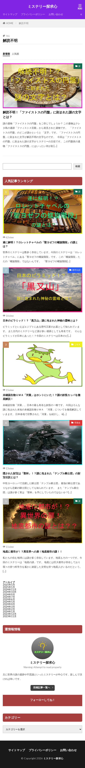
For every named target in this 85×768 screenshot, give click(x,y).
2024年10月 (9, 591)
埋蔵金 (77, 422)
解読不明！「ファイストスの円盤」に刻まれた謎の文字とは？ (42, 114)
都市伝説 (76, 270)
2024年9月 (9, 594)
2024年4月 (9, 604)
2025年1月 (9, 586)
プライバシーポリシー (33, 14)
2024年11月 (9, 589)
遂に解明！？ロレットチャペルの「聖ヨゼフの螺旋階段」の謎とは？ (40, 244)
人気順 (15, 53)
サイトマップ (10, 14)
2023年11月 (9, 616)
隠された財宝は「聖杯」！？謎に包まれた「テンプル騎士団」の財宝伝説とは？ (41, 475)
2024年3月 (9, 606)
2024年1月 (9, 611)
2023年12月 (9, 613)
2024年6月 (9, 599)
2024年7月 (9, 596)
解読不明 (23, 23)
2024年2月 (9, 609)
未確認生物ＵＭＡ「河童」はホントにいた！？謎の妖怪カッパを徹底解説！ (41, 396)
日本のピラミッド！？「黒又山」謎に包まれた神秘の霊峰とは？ (40, 320)
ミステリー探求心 (42, 6)
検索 (77, 166)
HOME (9, 23)
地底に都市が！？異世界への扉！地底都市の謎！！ (32, 551)
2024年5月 (9, 601)
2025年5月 (9, 584)
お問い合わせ (56, 14)
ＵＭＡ (77, 344)
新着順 (6, 53)
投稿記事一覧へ (41, 687)
